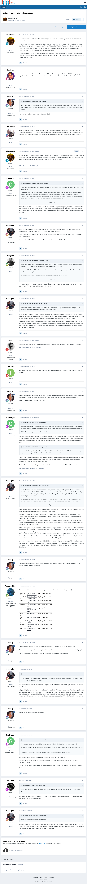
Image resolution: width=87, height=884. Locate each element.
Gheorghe (10, 225)
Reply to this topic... (17, 850)
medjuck (10, 256)
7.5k (10, 271)
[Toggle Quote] (22, 101)
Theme (35, 877)
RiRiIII (10, 340)
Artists (23, 20)
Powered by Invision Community (43, 881)
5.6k (11, 241)
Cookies (52, 877)
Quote (25, 62)
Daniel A (10, 70)
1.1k (10, 382)
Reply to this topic (76, 27)
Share (67, 19)
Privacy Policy (44, 877)
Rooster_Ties (10, 586)
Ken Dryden (10, 126)
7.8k (10, 194)
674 (10, 356)
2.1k (10, 50)
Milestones (13, 18)
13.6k (10, 601)
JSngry (10, 96)
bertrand (10, 780)
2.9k (11, 85)
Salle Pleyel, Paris (31, 613)
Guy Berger (10, 178)
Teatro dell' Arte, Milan (32, 617)
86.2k (10, 113)
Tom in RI (10, 367)
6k (10, 796)
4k (10, 142)
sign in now (42, 843)
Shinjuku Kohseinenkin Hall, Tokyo (31, 609)
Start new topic (59, 27)
